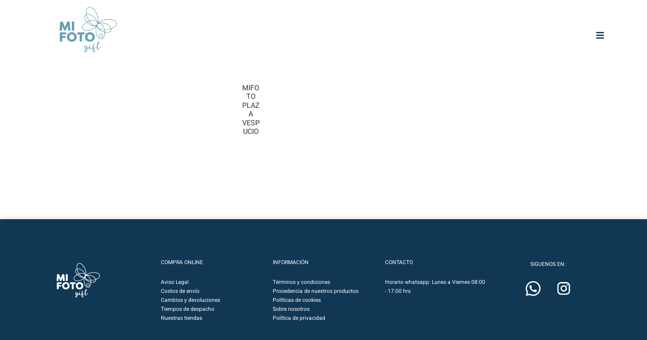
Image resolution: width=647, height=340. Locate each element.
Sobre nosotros (291, 309)
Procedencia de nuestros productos (316, 291)
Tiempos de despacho (187, 309)
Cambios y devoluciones (190, 300)
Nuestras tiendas (181, 318)
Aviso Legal (175, 282)
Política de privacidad (299, 318)
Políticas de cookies (297, 300)
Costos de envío (180, 291)
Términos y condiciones (301, 282)
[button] (78, 280)
